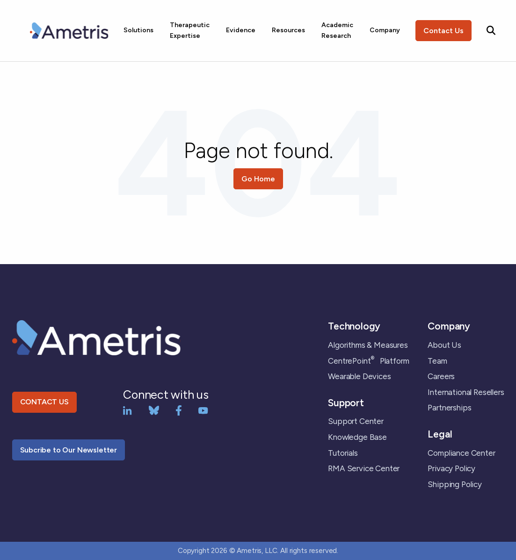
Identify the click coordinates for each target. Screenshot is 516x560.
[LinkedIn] (127, 409)
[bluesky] (154, 409)
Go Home (258, 178)
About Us (444, 345)
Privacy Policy (451, 468)
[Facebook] (179, 409)
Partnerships (449, 407)
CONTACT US (44, 401)
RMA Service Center (364, 468)
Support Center (356, 421)
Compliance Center (461, 453)
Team (437, 361)
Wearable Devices (359, 376)
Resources (288, 30)
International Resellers (466, 392)
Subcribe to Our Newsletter (68, 449)
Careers (441, 376)
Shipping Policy (454, 484)
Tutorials (342, 453)
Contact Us (443, 30)
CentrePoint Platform (368, 361)
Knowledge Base (357, 437)
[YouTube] (203, 409)
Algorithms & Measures (367, 345)
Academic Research (337, 30)
